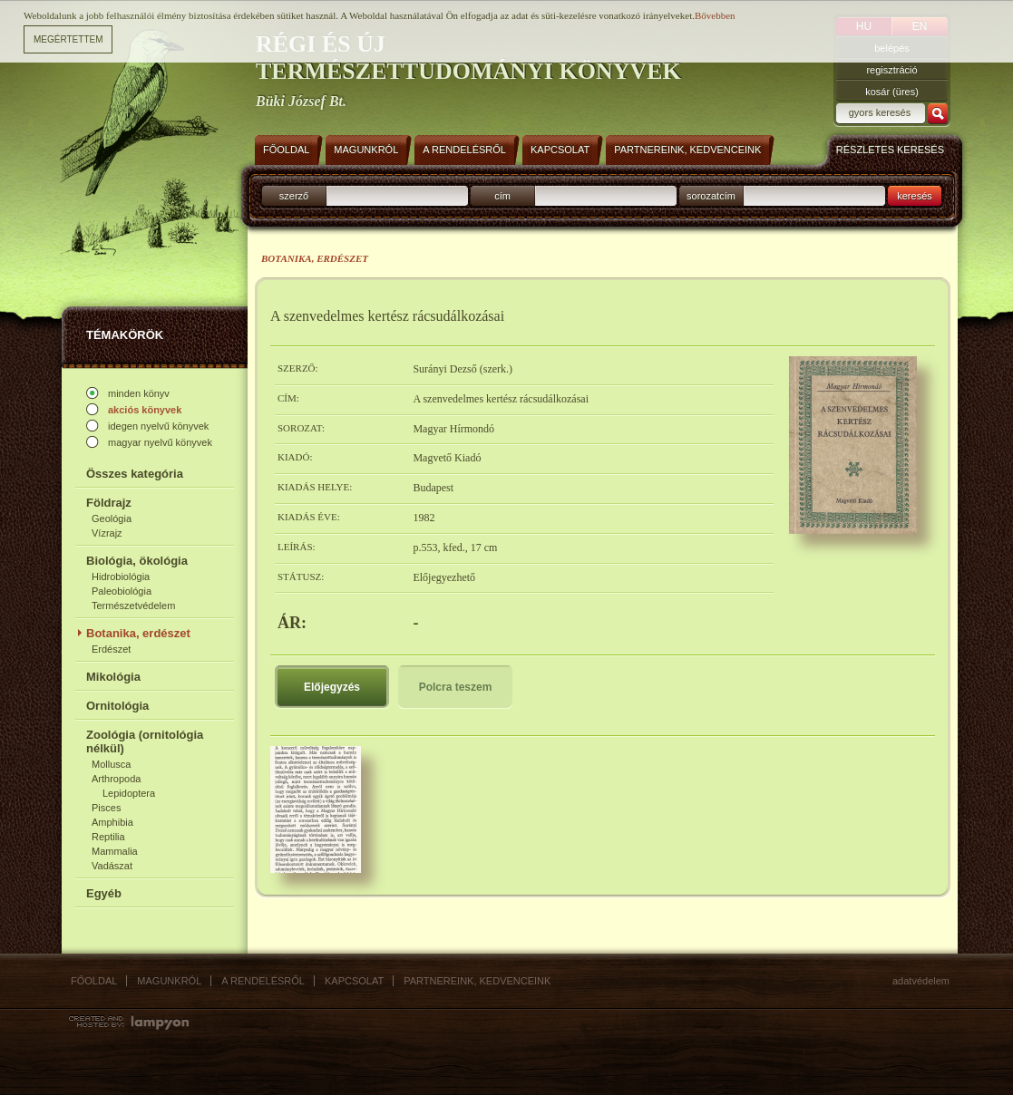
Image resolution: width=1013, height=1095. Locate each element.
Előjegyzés (332, 687)
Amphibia (112, 822)
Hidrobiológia (121, 576)
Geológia (111, 518)
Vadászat (112, 865)
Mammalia (115, 851)
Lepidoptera (128, 793)
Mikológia (113, 676)
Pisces (106, 807)
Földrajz (108, 502)
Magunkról (169, 980)
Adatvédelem (921, 980)
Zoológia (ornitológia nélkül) (144, 741)
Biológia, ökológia (137, 560)
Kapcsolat (354, 980)
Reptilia (108, 836)
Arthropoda (116, 778)
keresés (914, 195)
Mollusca (111, 764)
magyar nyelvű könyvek (160, 442)
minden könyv (139, 393)
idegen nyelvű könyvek (158, 426)
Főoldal (94, 980)
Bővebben (715, 14)
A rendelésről (263, 980)
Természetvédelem (133, 605)
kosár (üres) (892, 91)
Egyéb (104, 893)
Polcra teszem (455, 687)
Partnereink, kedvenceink (477, 980)
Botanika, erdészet (138, 633)
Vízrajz (107, 533)
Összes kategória (134, 473)
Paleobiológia (121, 591)
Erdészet (111, 649)
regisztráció (891, 69)
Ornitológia (117, 705)
